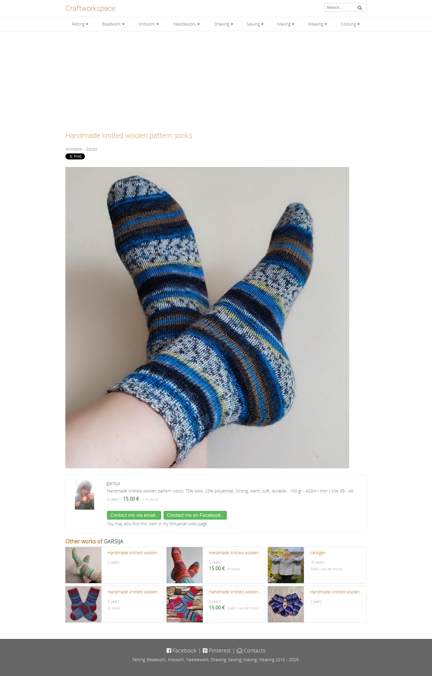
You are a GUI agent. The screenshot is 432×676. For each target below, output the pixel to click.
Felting (78, 24)
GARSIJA (113, 541)
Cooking (348, 24)
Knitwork (147, 24)
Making (283, 24)
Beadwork (111, 24)
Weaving (315, 24)
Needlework (184, 24)
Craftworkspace (90, 8)
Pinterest (217, 650)
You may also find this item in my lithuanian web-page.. (158, 524)
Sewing (253, 24)
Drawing (221, 24)
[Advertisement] (216, 79)
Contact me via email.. (134, 515)
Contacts (251, 650)
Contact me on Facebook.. (195, 515)
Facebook (182, 650)
